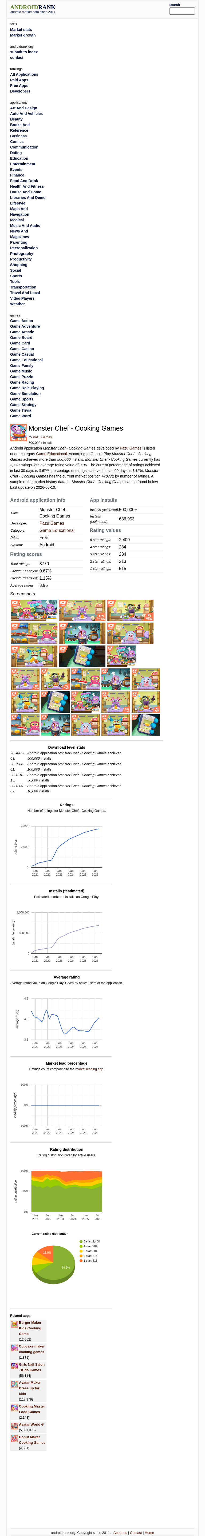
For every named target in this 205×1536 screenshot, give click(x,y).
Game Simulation (25, 393)
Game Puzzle (21, 377)
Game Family (21, 365)
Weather (17, 304)
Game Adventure (25, 326)
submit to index (24, 52)
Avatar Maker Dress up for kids (30, 1388)
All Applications (24, 74)
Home (149, 1533)
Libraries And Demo (28, 197)
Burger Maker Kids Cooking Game (30, 1328)
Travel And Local (25, 293)
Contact (136, 1533)
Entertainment (22, 164)
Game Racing (22, 382)
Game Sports (21, 399)
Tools (15, 281)
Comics (17, 141)
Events (16, 169)
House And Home (25, 192)
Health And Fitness (27, 186)
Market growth (23, 35)
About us (120, 1533)
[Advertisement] (120, 9)
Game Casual (22, 354)
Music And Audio (25, 225)
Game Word (20, 416)
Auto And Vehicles (26, 113)
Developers (20, 91)
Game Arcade (22, 332)
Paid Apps (19, 80)
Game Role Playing (27, 388)
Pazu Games (42, 437)
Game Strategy (23, 405)
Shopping (18, 265)
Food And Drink (24, 181)
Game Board (21, 337)
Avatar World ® (31, 1424)
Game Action (21, 321)
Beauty (16, 119)
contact (16, 57)
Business (18, 136)
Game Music (21, 371)
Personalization (24, 248)
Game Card (20, 343)
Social (15, 270)
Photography (21, 253)
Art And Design (23, 108)
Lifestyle (17, 203)
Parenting (18, 242)
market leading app (89, 1069)
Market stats (21, 29)
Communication (24, 147)
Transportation (23, 287)
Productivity (21, 259)
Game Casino (22, 349)
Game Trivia (20, 410)
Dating (16, 153)
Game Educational (51, 454)
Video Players (22, 298)
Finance (17, 175)
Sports (16, 276)
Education (19, 158)
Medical (17, 220)
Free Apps (19, 85)
